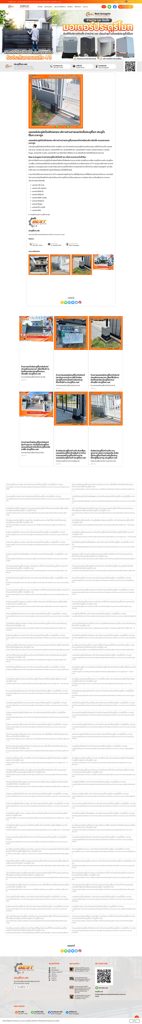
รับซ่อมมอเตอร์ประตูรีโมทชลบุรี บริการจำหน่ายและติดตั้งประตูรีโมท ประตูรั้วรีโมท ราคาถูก (103, 589)
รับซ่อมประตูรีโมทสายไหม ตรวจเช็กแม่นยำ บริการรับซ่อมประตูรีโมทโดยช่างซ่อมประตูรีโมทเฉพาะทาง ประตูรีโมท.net (37, 759)
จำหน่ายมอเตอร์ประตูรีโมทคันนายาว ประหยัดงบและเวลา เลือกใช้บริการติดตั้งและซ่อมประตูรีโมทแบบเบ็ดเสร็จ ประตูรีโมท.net (37, 735)
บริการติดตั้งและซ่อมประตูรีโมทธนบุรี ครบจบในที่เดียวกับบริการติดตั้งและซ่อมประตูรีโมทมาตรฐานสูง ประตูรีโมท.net (36, 656)
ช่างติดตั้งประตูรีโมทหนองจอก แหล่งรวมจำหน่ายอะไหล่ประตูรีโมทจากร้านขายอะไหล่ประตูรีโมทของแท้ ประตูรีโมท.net (36, 624)
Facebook (102, 65)
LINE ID (79, 65)
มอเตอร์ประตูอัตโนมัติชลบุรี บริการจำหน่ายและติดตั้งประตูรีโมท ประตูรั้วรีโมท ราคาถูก (101, 837)
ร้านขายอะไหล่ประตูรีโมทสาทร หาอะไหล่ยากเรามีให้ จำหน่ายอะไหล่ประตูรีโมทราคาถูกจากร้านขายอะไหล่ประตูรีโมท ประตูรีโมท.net (103, 602)
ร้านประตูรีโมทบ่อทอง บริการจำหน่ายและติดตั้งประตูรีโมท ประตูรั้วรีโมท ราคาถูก (33, 496)
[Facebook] (69, 302)
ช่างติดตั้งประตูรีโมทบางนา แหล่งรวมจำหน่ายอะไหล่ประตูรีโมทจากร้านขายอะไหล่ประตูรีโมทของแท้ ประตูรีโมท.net (37, 814)
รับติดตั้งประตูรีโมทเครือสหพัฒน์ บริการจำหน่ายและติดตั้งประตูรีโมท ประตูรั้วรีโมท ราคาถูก (103, 813)
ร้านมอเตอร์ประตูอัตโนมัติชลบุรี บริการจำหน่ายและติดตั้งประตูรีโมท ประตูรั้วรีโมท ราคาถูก (103, 712)
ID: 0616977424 (56, 245)
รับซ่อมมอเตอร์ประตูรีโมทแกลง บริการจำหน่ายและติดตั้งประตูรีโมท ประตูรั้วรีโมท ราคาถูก (37, 724)
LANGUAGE (131, 1)
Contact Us (57, 65)
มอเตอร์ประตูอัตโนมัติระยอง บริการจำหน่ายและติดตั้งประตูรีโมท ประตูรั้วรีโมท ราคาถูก (102, 655)
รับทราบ (134, 1021)
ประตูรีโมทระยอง (45, 214)
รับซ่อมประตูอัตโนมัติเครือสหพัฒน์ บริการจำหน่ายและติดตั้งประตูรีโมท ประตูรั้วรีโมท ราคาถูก (37, 555)
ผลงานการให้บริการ (60, 7)
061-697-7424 (126, 7)
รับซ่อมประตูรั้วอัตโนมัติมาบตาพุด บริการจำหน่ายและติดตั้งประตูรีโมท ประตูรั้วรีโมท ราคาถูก (37, 803)
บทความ (85, 7)
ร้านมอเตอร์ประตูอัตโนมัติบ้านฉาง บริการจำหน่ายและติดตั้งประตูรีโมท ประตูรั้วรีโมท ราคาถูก (103, 724)
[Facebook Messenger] (72, 302)
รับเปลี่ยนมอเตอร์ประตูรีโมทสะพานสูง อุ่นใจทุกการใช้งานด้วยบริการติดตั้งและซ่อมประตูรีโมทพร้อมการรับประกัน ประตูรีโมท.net (104, 826)
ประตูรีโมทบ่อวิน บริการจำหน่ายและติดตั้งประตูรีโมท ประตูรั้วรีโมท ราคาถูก (98, 906)
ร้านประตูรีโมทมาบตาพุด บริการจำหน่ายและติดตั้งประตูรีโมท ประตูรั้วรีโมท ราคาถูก (34, 484)
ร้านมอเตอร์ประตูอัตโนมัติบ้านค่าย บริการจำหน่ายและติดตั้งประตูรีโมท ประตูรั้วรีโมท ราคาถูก (104, 803)
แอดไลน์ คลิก (54, 244)
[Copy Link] (62, 302)
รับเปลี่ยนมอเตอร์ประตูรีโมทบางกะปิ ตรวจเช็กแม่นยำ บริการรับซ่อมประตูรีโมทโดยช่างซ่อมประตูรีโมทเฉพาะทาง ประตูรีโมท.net (103, 759)
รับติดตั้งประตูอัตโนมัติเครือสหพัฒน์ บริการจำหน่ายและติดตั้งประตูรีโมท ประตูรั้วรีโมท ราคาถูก (103, 497)
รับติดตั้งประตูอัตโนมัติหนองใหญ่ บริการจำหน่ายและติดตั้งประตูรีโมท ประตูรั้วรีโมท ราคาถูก (103, 702)
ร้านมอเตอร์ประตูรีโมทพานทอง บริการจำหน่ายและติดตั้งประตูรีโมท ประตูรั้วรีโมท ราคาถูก (37, 690)
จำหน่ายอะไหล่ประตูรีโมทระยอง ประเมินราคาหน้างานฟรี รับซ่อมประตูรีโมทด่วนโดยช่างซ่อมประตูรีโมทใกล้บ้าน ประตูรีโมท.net (37, 782)
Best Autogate (104, 67)
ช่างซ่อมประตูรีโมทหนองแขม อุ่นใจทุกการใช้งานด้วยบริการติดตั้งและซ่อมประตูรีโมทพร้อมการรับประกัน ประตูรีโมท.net (37, 602)
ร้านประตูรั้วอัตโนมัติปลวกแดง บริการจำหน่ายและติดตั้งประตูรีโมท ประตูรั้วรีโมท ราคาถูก (36, 613)
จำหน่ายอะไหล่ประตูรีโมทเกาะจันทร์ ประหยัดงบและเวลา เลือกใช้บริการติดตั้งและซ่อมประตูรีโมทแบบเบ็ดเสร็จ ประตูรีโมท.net (102, 485)
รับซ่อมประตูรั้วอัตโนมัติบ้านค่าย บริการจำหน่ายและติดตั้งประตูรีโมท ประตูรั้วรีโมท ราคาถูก (37, 793)
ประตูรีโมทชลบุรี (35, 214)
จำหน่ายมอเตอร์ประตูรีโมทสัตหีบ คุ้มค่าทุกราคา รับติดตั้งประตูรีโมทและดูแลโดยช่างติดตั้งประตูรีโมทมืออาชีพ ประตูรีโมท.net (102, 567)
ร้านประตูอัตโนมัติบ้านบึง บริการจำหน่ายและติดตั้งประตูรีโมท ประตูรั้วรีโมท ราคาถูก (82, 979)
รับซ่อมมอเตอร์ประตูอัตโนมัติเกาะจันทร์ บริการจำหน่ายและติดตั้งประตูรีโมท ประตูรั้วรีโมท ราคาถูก (36, 838)
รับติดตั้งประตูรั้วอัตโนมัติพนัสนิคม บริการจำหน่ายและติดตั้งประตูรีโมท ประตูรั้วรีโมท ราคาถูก (103, 543)
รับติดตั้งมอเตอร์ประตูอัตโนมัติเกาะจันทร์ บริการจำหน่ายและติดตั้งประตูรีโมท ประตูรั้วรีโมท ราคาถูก (103, 691)
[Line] (65, 302)
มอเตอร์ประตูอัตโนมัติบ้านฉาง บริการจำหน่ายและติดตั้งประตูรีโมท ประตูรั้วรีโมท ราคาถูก (36, 702)
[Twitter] (76, 302)
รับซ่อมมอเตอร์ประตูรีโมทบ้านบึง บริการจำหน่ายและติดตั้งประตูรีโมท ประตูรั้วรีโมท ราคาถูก (37, 906)
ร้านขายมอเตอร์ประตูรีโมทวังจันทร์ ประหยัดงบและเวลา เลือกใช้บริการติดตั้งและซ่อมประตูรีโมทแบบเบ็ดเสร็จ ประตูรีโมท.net (105, 378)
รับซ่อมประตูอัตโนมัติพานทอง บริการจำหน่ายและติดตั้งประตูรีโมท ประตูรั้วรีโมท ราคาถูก (102, 734)
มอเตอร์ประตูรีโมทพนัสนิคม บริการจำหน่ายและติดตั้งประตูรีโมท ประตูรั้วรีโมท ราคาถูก (101, 896)
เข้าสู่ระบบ (122, 2)
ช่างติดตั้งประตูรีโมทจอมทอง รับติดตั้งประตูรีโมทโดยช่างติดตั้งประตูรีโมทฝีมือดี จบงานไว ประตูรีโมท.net (36, 826)
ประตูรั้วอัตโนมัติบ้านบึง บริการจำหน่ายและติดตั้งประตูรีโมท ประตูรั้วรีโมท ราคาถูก (82, 996)
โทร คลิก (35, 244)
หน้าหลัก (40, 7)
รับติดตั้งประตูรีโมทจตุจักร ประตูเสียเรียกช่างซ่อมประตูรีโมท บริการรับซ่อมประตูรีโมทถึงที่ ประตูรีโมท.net (103, 521)
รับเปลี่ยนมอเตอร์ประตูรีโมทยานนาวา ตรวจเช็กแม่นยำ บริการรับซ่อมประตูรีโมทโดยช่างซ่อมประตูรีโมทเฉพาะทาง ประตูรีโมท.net (103, 679)
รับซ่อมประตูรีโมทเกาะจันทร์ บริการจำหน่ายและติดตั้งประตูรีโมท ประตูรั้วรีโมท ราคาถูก (35, 635)
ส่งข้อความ (73, 1012)
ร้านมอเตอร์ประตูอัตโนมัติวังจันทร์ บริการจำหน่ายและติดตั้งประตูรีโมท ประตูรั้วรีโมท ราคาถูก (104, 928)
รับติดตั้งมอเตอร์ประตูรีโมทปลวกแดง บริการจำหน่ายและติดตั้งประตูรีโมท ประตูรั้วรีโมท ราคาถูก (104, 861)
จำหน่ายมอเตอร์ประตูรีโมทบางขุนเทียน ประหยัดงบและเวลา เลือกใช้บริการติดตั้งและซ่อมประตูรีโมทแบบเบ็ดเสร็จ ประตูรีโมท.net (36, 521)
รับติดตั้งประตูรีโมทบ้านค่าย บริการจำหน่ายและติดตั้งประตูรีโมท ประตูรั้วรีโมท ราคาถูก (101, 577)
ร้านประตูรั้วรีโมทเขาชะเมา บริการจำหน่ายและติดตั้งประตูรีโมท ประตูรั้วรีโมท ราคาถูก (101, 849)
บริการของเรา (48, 7)
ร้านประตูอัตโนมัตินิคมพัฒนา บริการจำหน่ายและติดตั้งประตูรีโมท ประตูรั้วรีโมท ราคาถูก (36, 896)
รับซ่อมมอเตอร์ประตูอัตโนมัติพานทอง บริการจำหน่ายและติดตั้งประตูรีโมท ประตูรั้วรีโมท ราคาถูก (36, 713)
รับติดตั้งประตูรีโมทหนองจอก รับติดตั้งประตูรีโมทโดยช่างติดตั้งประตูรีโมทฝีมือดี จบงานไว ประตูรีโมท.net (103, 533)
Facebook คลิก (73, 244)
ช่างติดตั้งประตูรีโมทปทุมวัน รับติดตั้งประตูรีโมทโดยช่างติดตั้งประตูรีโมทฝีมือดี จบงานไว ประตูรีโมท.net (36, 679)
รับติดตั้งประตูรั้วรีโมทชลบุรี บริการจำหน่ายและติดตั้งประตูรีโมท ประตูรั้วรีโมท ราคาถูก (35, 667)
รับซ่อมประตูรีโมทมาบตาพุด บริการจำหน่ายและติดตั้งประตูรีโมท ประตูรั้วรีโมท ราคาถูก (35, 542)
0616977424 (80, 67)
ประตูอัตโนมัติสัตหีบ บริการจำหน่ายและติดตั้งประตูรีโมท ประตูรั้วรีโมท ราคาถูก (99, 781)
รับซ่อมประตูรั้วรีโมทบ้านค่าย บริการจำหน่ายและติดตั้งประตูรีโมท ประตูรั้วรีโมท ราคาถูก (82, 969)
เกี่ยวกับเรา (78, 7)
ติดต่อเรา (116, 2)
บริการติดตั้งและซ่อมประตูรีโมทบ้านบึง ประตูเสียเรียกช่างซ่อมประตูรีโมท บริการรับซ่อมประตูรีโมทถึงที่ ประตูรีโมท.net (104, 624)
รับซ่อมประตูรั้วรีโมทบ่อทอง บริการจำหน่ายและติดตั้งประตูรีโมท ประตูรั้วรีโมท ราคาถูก (35, 532)
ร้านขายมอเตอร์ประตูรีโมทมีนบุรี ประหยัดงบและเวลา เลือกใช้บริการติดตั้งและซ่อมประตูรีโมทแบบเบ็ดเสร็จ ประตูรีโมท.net (83, 990)
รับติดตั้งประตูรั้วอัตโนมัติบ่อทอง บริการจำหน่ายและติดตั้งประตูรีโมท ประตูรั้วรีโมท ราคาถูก (103, 635)
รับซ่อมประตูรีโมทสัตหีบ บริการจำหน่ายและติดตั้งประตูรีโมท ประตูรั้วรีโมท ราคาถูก (100, 793)
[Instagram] (79, 302)
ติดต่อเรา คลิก (126, 6)
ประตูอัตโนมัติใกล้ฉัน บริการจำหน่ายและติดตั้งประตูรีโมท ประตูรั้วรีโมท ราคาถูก (99, 613)
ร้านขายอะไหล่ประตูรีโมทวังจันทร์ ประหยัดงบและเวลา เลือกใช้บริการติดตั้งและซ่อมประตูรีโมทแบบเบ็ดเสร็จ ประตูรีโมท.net (35, 370)
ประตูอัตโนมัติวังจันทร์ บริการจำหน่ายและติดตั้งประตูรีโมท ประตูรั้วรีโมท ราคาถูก (100, 746)
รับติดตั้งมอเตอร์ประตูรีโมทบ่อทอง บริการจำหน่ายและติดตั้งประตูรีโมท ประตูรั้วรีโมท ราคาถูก (37, 578)
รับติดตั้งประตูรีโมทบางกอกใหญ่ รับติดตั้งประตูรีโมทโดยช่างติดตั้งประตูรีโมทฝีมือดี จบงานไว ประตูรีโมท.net (104, 668)
